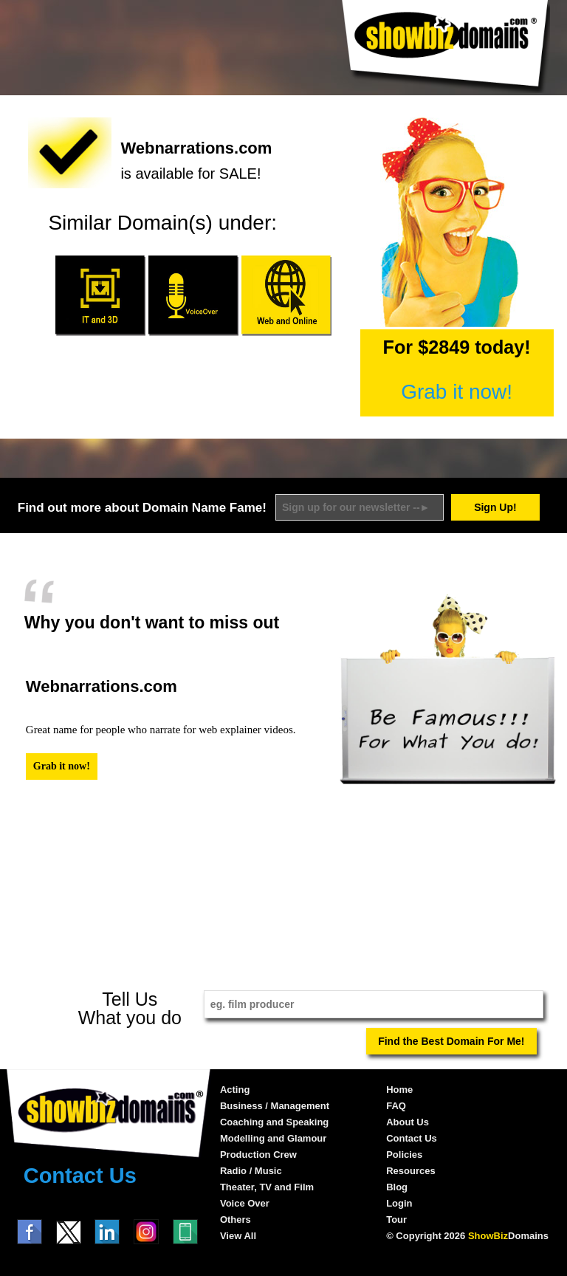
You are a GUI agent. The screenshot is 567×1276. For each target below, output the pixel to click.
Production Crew (258, 1154)
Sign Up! (495, 507)
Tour (396, 1219)
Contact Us (80, 1175)
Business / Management (274, 1105)
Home (399, 1089)
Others (235, 1219)
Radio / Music (251, 1170)
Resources (410, 1170)
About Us (407, 1122)
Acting (235, 1089)
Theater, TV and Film (267, 1187)
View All (238, 1235)
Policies (404, 1154)
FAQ (396, 1105)
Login (399, 1203)
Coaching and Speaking (274, 1122)
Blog (397, 1187)
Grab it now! (456, 391)
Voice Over (244, 1203)
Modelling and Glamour (273, 1138)
